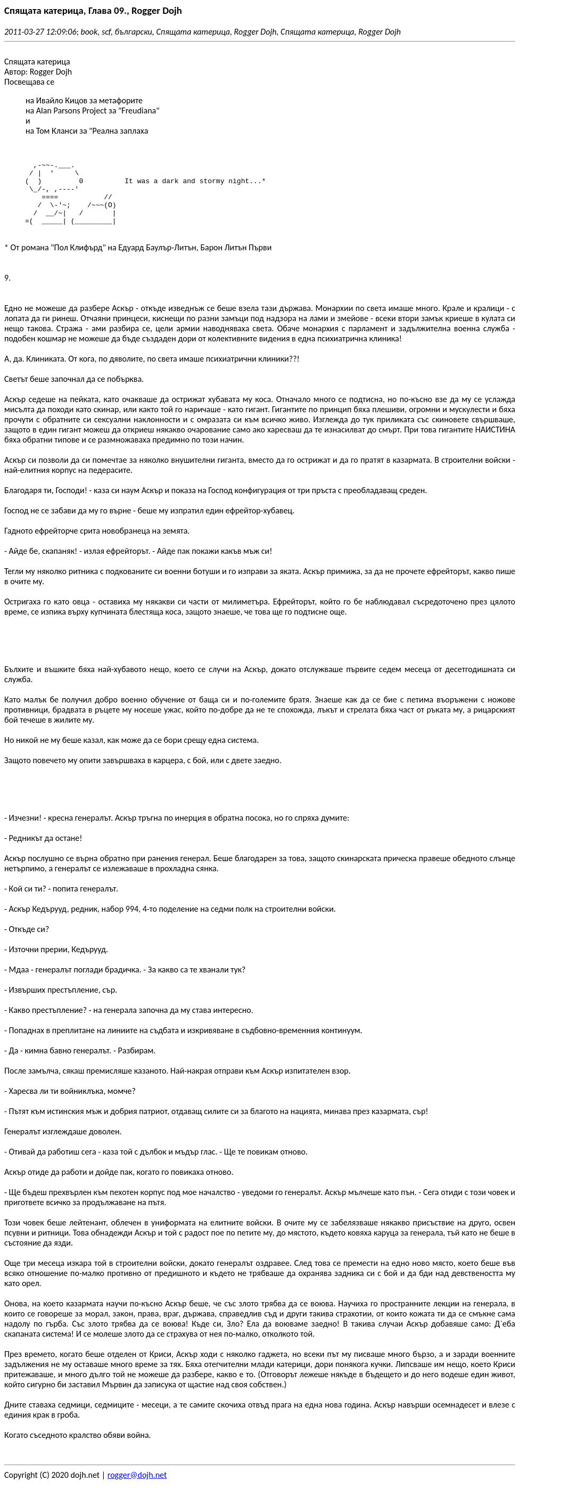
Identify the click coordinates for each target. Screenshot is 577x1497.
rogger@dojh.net (137, 1488)
